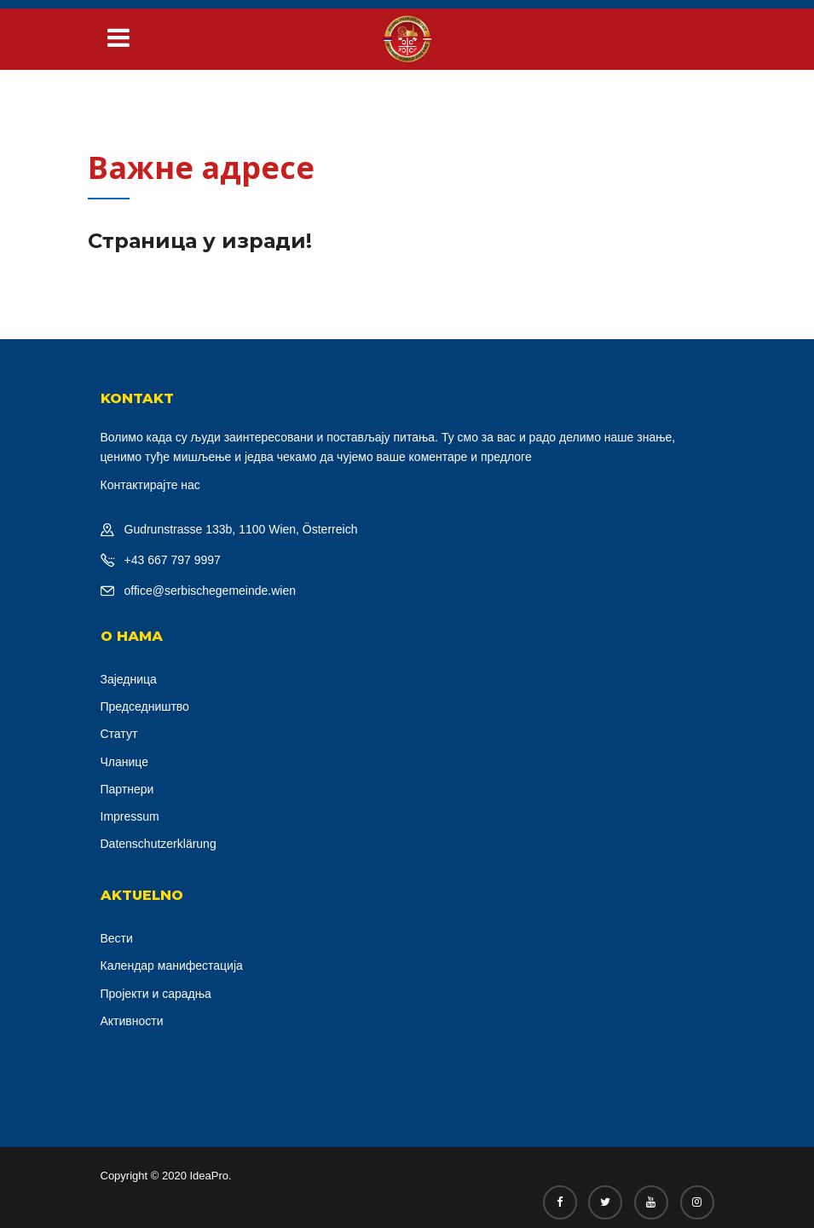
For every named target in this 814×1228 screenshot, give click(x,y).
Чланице (125, 762)
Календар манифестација (172, 965)
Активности (132, 1021)
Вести (117, 938)
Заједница (129, 679)
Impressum (130, 816)
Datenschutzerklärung (158, 843)
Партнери (127, 789)
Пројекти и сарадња (156, 993)
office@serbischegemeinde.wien (210, 590)
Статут (119, 734)
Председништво (145, 706)
